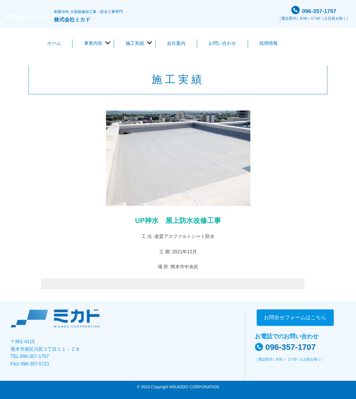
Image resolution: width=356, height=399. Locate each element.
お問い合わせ (222, 43)
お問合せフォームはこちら (295, 317)
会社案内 (176, 43)
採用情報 (268, 43)
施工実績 (135, 43)
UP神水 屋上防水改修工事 (178, 220)
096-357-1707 (319, 10)
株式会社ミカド (32, 16)
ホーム (54, 43)
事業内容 (93, 43)
